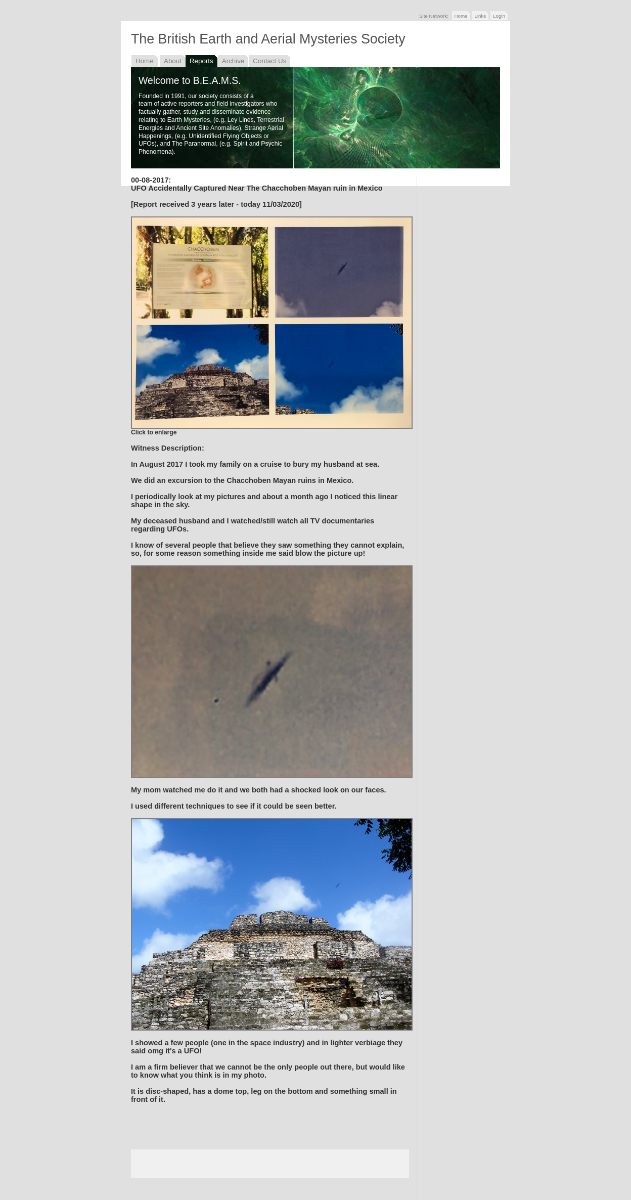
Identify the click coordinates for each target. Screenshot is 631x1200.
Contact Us (269, 61)
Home (461, 16)
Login (499, 16)
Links (480, 16)
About (173, 61)
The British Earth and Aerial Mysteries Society (268, 39)
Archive (233, 61)
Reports (201, 61)
